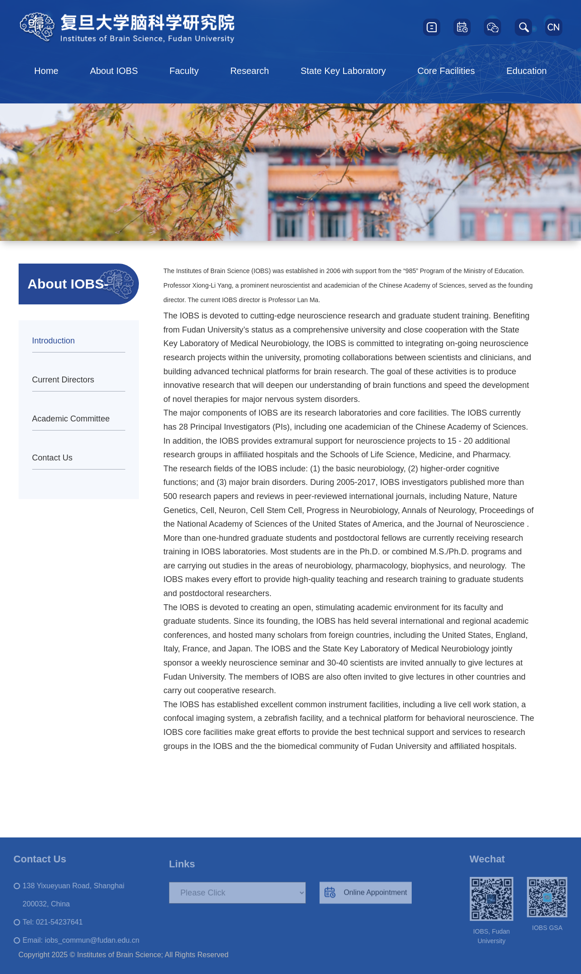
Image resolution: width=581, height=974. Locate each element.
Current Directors (63, 379)
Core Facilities (446, 71)
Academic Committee (71, 418)
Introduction (53, 340)
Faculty (183, 71)
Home (46, 71)
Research (249, 71)
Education (527, 71)
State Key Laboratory (343, 71)
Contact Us (52, 457)
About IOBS (114, 71)
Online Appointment (365, 898)
